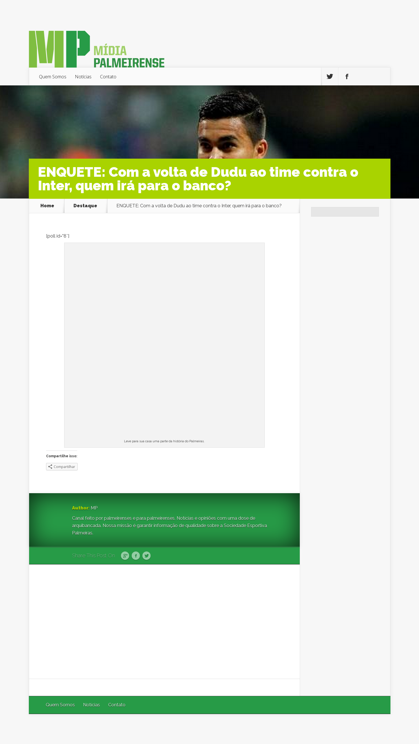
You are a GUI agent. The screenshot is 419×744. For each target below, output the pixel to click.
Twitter (146, 555)
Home (47, 206)
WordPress (377, 729)
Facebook (135, 555)
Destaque (85, 206)
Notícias (83, 77)
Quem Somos (52, 77)
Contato (108, 77)
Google (125, 555)
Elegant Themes (315, 729)
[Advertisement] (164, 621)
